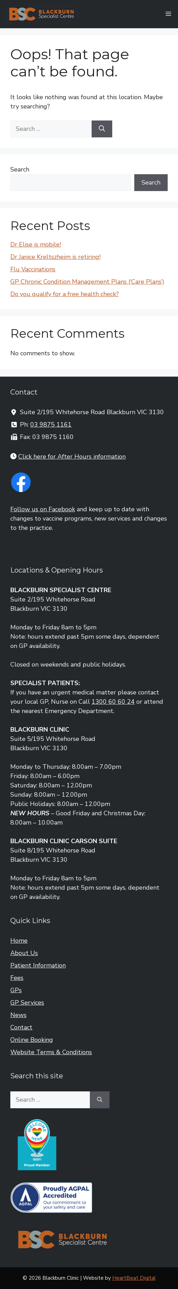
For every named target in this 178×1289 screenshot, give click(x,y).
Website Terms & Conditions (51, 1052)
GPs (16, 990)
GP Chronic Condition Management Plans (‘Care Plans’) (87, 281)
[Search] (102, 128)
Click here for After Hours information (72, 456)
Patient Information (38, 965)
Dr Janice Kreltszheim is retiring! (55, 257)
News (18, 1015)
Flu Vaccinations (32, 269)
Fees (16, 978)
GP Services (27, 1002)
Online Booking (31, 1040)
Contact (21, 1027)
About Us (24, 953)
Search (19, 169)
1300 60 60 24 (113, 702)
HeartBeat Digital (134, 1278)
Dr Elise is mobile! (35, 244)
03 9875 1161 (51, 424)
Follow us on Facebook (42, 509)
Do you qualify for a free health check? (64, 294)
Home (19, 940)
